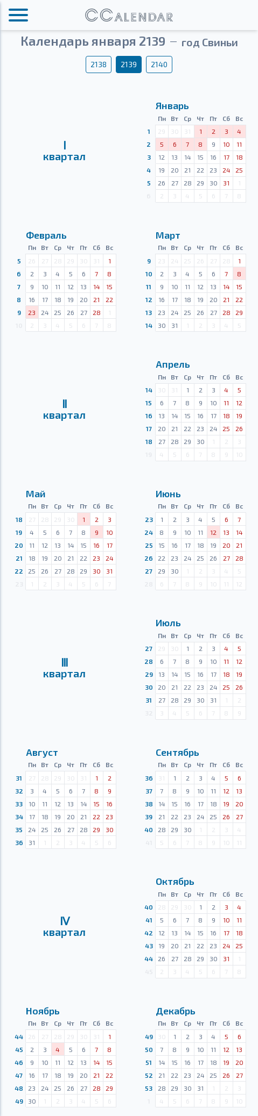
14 (148, 325)
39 (148, 816)
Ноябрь (43, 1011)
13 (148, 312)
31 (148, 700)
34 (19, 816)
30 (149, 687)
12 (148, 299)
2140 (159, 64)
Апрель (173, 364)
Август (42, 752)
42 (148, 932)
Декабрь (176, 1011)
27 (148, 571)
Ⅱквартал (64, 409)
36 (19, 842)
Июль (168, 622)
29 (149, 674)
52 (149, 1075)
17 (149, 428)
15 (148, 402)
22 (19, 571)
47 (19, 1075)
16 (148, 415)
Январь (172, 105)
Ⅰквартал (64, 150)
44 (148, 958)
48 (19, 1088)
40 (148, 829)
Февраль (46, 235)
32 (19, 791)
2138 (98, 64)
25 (149, 545)
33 (19, 803)
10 (148, 273)
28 (148, 661)
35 (19, 829)
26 (148, 558)
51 (148, 1062)
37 (148, 791)
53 (148, 1088)
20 (19, 545)
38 (149, 803)
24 (148, 532)
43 (149, 945)
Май (36, 493)
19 (19, 532)
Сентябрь (177, 752)
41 (148, 920)
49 (19, 1101)
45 (19, 1049)
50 (149, 1049)
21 (19, 558)
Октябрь (175, 881)
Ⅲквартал (64, 667)
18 (148, 441)
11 (148, 286)
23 (149, 519)
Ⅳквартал (64, 926)
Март (168, 235)
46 (19, 1062)
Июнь (168, 493)
